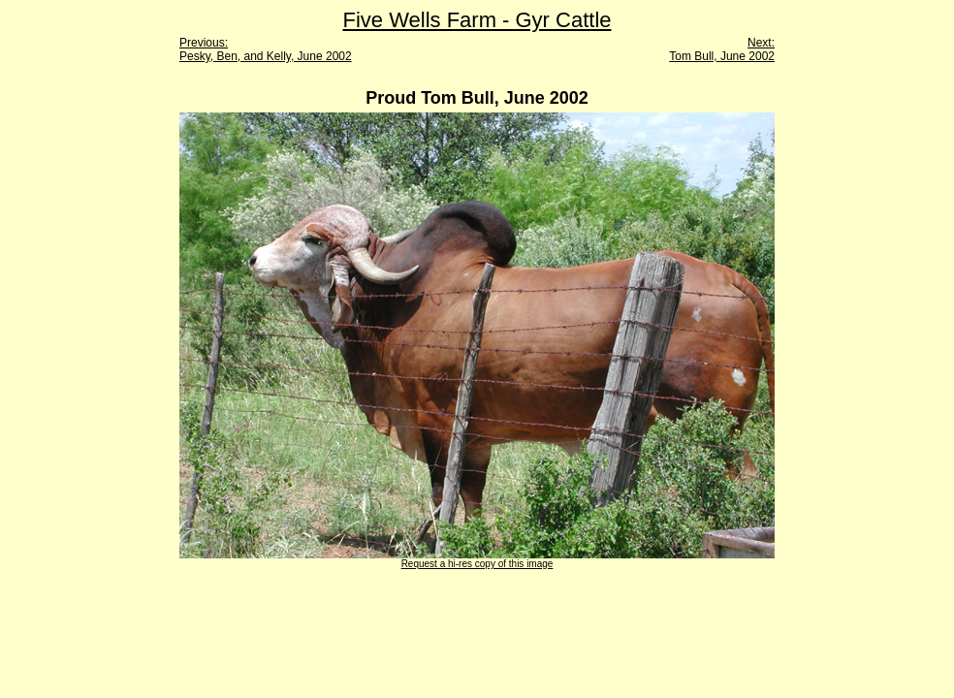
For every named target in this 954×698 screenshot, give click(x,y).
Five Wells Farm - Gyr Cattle (476, 20)
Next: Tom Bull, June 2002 (722, 49)
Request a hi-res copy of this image (477, 563)
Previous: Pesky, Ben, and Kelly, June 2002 (265, 49)
